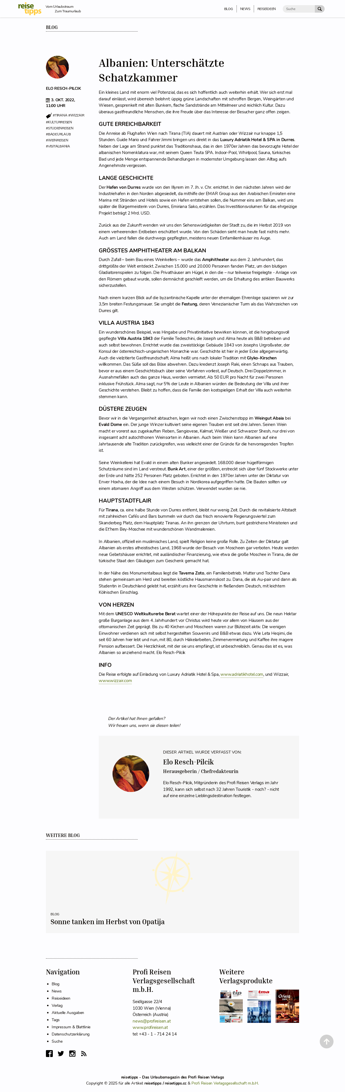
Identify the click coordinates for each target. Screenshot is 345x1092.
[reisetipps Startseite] (32, 8)
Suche (57, 1041)
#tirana (60, 115)
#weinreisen (57, 140)
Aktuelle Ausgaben (68, 1012)
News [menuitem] (245, 9)
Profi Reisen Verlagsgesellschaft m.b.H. (225, 1083)
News (57, 991)
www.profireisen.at (150, 1027)
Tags (56, 1020)
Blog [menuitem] (228, 9)
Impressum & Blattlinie (71, 1027)
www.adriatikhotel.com (241, 674)
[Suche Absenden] (320, 9)
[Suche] (299, 9)
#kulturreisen (59, 122)
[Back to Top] (327, 1041)
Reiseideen (61, 998)
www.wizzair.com (115, 681)
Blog (52, 27)
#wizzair (76, 115)
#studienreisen (59, 128)
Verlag (57, 1005)
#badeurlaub (58, 134)
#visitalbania (58, 146)
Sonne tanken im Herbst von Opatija (108, 922)
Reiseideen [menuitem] (266, 9)
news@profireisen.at (151, 1021)
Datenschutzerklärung (71, 1034)
